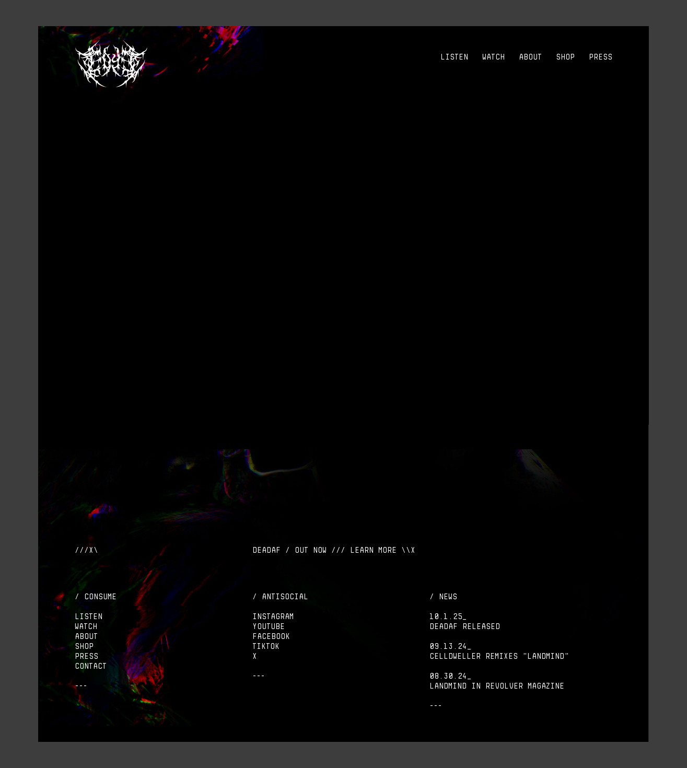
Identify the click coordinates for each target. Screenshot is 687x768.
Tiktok (266, 646)
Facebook (271, 636)
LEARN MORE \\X (382, 550)
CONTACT (91, 666)
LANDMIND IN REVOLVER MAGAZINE (496, 686)
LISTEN (454, 57)
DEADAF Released (464, 626)
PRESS (600, 57)
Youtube (268, 626)
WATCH (493, 57)
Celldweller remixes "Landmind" (499, 656)
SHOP (565, 57)
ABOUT (530, 57)
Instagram (273, 616)
